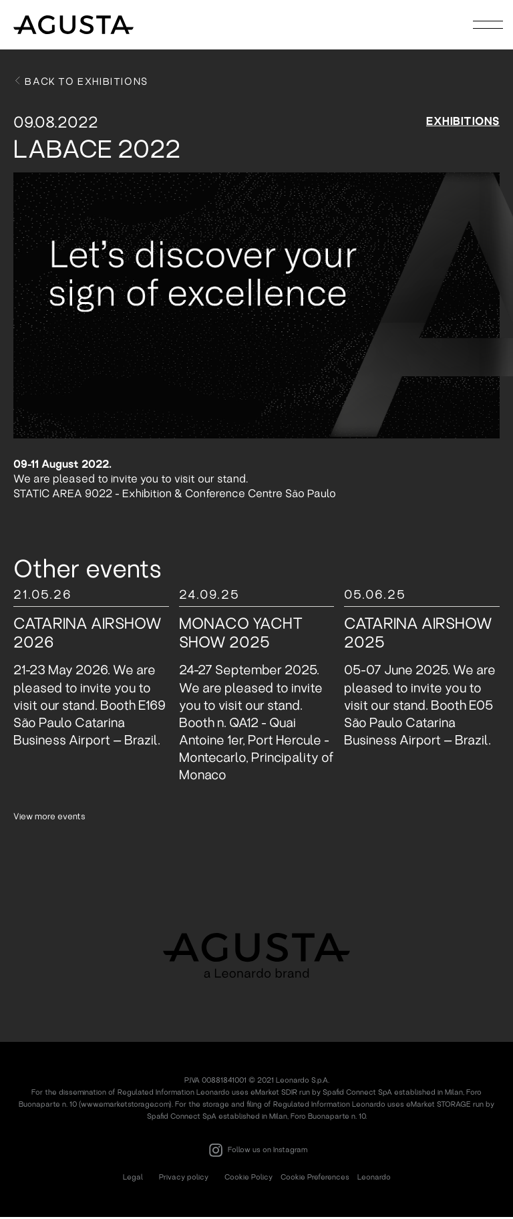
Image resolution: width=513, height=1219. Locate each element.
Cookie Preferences (315, 1179)
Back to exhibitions (80, 83)
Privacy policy (183, 1179)
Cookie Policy (248, 1179)
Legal (133, 1179)
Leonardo (374, 1179)
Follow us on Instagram (256, 1152)
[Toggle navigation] (488, 24)
